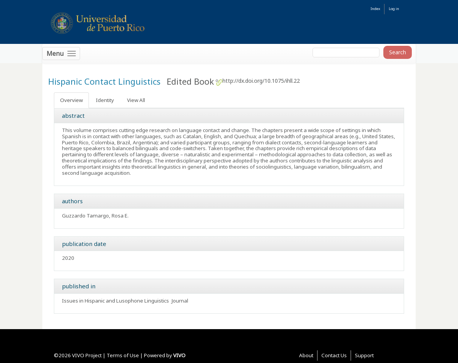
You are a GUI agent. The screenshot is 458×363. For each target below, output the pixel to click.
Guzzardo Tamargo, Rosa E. (95, 215)
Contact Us (334, 355)
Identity (105, 100)
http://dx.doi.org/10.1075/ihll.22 (261, 80)
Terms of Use (123, 355)
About (306, 355)
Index (375, 8)
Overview (71, 100)
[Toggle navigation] (61, 53)
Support (364, 355)
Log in (394, 8)
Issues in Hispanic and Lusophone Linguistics (115, 300)
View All (136, 100)
